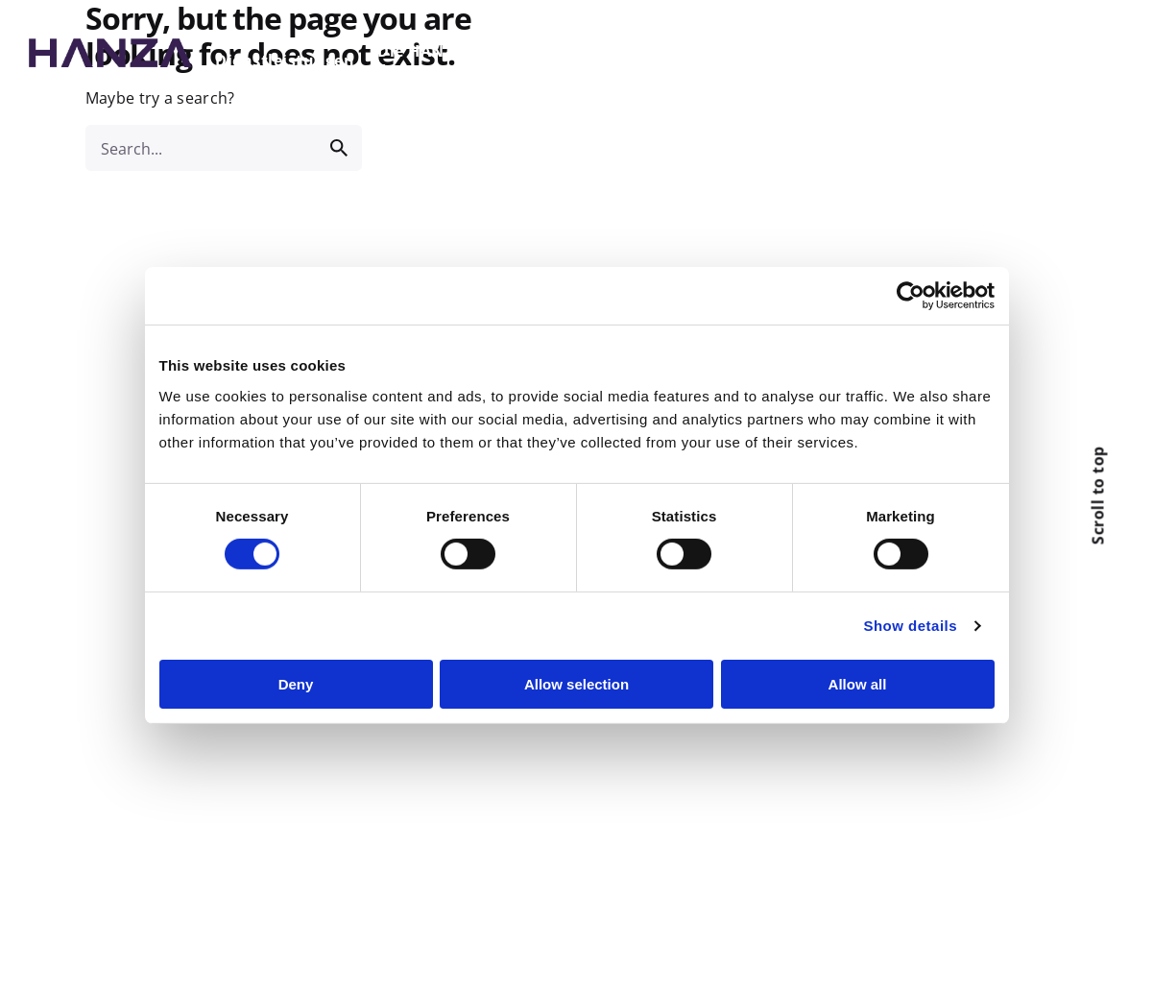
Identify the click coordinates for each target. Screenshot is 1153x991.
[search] (339, 148)
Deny (296, 684)
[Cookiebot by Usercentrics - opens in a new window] (911, 295)
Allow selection (576, 684)
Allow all (858, 684)
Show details (910, 625)
